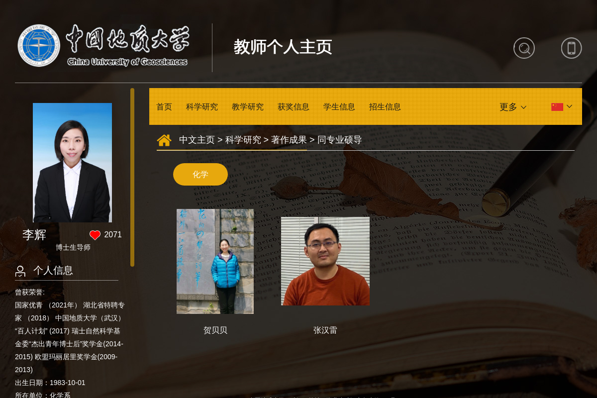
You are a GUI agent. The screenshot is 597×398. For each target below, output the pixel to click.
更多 (508, 107)
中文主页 (197, 140)
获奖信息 (293, 106)
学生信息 (339, 106)
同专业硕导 (339, 140)
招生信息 (385, 106)
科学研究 (202, 106)
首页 (164, 106)
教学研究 (248, 106)
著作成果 (289, 140)
